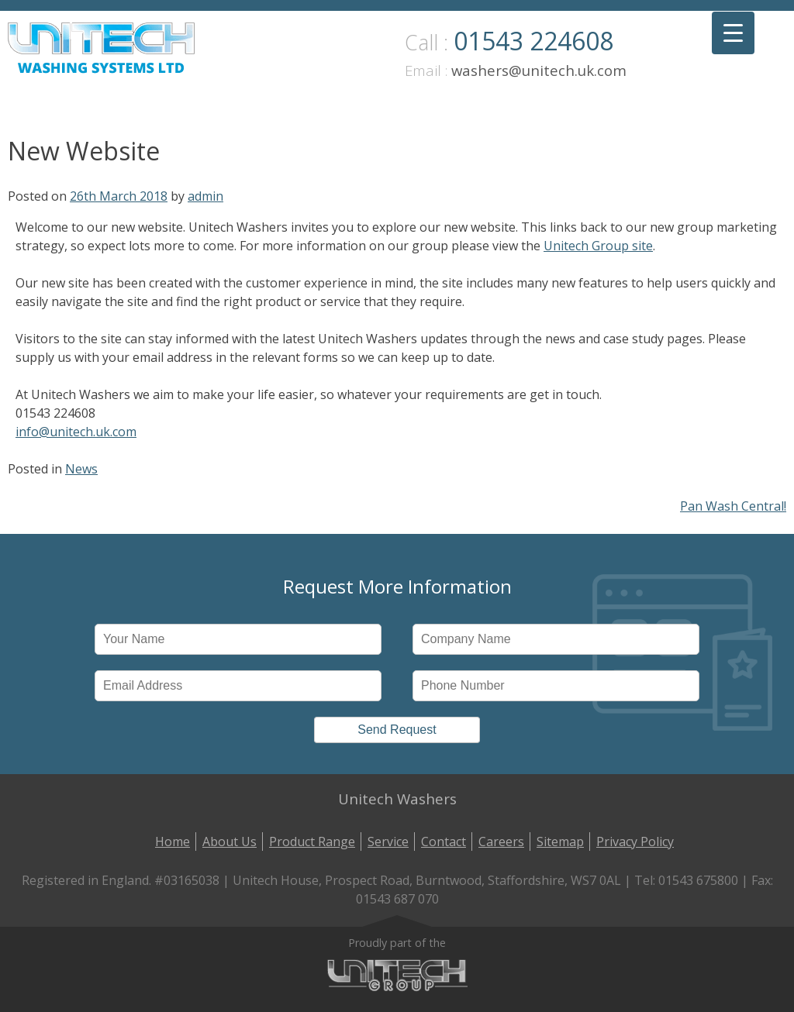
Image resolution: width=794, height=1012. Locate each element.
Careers (501, 841)
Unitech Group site (598, 245)
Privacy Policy (635, 841)
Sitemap (560, 841)
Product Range (312, 841)
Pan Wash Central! (733, 506)
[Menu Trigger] (733, 33)
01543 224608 (533, 40)
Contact (443, 841)
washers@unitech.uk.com (539, 70)
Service (388, 841)
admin (205, 196)
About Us (229, 841)
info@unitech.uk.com (76, 431)
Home (172, 841)
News (81, 468)
